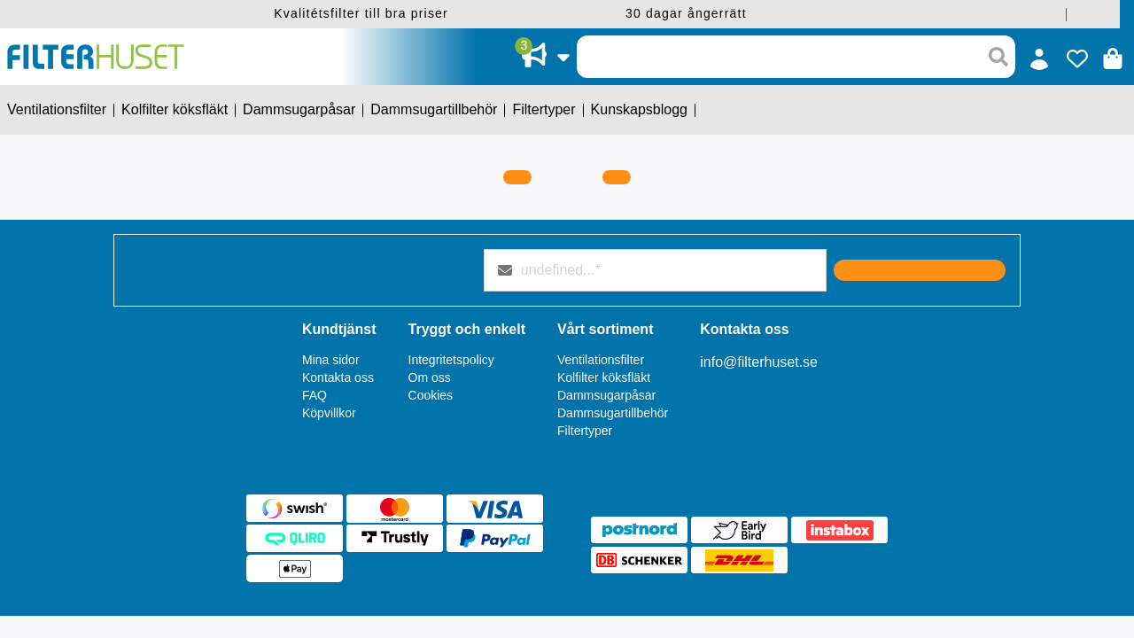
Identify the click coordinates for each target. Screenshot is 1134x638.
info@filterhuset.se (759, 362)
